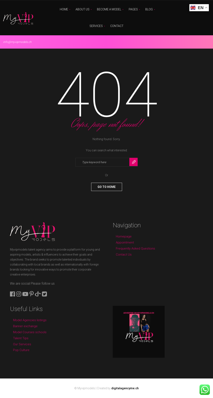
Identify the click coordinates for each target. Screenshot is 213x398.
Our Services (22, 344)
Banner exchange (25, 326)
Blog (149, 9)
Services (96, 26)
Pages (133, 9)
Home (64, 9)
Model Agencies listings (30, 320)
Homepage (124, 236)
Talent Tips (20, 338)
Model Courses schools (30, 332)
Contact (117, 26)
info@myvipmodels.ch (17, 42)
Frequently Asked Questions (135, 248)
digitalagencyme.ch (125, 388)
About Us (82, 9)
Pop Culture (21, 350)
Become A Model (109, 9)
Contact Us (124, 254)
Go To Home (107, 187)
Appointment (125, 242)
